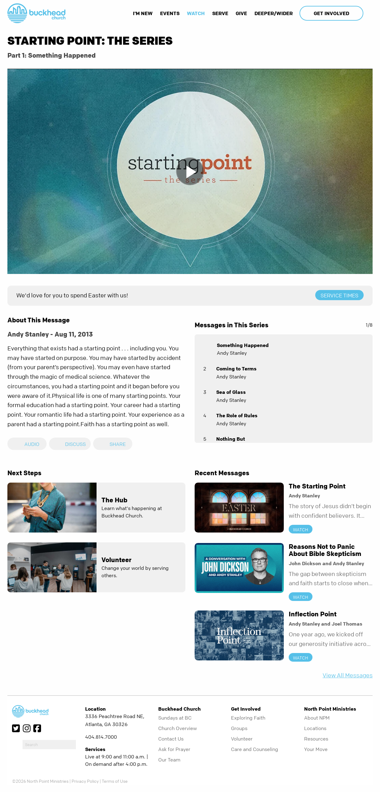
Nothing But (230, 439)
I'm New (143, 13)
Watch (196, 13)
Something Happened (243, 345)
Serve (220, 13)
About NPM (317, 718)
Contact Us (171, 739)
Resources (316, 739)
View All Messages (348, 675)
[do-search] (49, 744)
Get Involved (331, 13)
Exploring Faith (248, 718)
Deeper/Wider (273, 13)
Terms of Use (115, 781)
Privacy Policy (85, 781)
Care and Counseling (254, 749)
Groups (239, 728)
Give (241, 13)
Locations (315, 728)
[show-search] (369, 13)
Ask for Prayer (174, 749)
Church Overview (177, 728)
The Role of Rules (237, 415)
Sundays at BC (175, 718)
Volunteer (242, 739)
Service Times (339, 295)
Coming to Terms (236, 368)
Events (170, 13)
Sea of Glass (231, 392)
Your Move (316, 749)
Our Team (169, 760)
